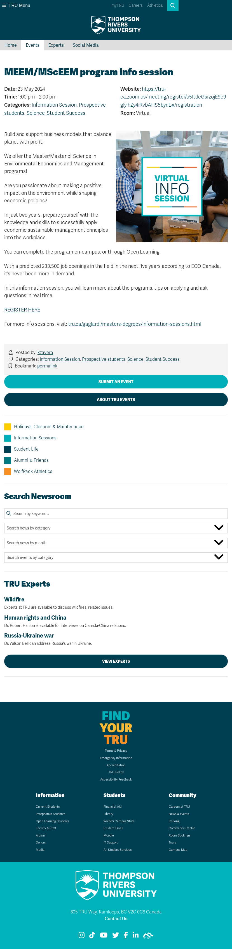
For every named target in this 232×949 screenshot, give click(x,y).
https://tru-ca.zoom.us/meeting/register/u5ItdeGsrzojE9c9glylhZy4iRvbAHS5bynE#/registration (173, 97)
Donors (41, 842)
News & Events (179, 814)
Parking (174, 821)
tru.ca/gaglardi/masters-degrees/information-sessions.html (134, 324)
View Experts (116, 661)
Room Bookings (179, 835)
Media (40, 850)
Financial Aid (112, 807)
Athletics (155, 5)
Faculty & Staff (46, 828)
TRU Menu (16, 5)
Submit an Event (116, 381)
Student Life (21, 449)
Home (10, 45)
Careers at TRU (179, 807)
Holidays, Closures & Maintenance (44, 426)
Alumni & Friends (26, 460)
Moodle (109, 835)
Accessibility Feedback (116, 779)
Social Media (86, 45)
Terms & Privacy (116, 751)
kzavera (45, 352)
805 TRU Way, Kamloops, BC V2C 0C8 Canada (116, 912)
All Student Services (118, 850)
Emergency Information (116, 758)
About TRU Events (116, 399)
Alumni (41, 835)
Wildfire (116, 603)
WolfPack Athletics (28, 471)
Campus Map (178, 850)
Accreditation (116, 765)
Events (32, 45)
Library (108, 814)
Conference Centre (182, 828)
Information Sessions (30, 438)
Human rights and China (116, 621)
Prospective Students (50, 814)
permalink (47, 366)
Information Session (54, 105)
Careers (136, 5)
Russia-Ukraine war (116, 639)
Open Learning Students (52, 821)
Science (35, 113)
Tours (172, 842)
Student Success (66, 113)
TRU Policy (116, 772)
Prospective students (103, 359)
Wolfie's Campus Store (119, 821)
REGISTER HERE (22, 310)
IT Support (111, 842)
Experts (56, 45)
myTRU (117, 5)
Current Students (48, 807)
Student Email (113, 828)
